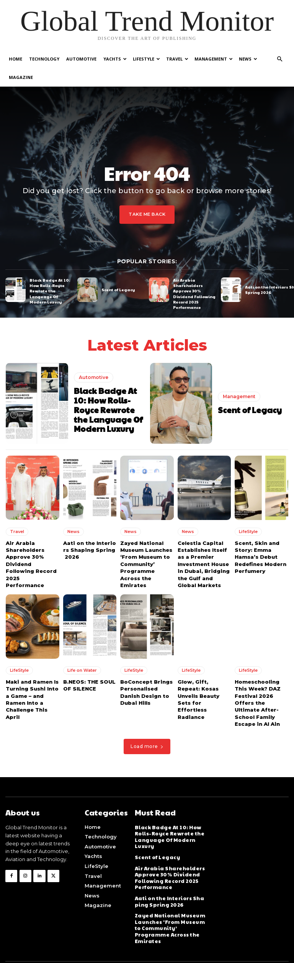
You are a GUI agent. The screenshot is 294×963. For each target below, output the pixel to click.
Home (15, 59)
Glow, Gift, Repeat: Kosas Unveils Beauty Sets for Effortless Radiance (204, 676)
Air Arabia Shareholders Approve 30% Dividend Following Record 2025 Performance (194, 275)
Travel (177, 59)
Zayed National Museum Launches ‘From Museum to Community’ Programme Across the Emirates (146, 545)
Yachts (115, 59)
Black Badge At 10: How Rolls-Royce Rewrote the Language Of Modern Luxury (49, 272)
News (248, 59)
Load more (147, 726)
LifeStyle (146, 59)
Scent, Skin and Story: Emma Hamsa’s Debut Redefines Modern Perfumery (260, 538)
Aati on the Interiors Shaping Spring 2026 (89, 531)
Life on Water (82, 650)
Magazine (21, 77)
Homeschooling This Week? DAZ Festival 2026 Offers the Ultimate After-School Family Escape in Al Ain (257, 683)
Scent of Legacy (118, 271)
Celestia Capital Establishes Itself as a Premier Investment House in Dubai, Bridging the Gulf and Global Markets (203, 545)
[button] (279, 59)
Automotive (81, 59)
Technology (44, 59)
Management (213, 59)
